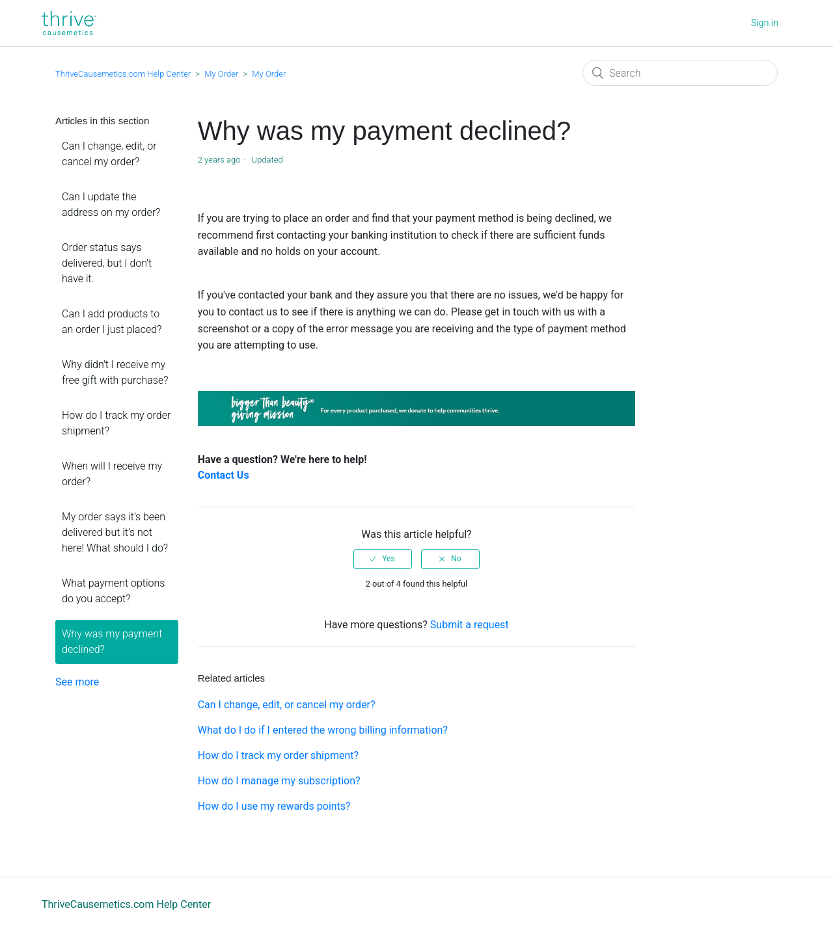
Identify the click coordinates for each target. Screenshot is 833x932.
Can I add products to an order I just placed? (111, 322)
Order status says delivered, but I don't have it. (107, 263)
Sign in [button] (764, 23)
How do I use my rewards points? (274, 806)
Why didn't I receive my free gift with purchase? (115, 372)
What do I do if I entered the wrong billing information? (323, 730)
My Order (221, 74)
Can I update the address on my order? (111, 205)
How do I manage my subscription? (279, 781)
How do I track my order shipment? (116, 423)
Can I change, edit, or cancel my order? (109, 154)
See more (77, 682)
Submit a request (469, 625)
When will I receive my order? (112, 474)
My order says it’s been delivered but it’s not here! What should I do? (115, 532)
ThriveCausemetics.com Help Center (123, 74)
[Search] (680, 73)
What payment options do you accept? (113, 591)
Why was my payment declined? (112, 642)
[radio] (382, 558)
